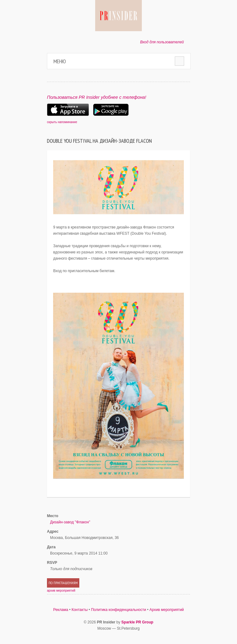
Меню (59, 61)
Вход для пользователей (162, 42)
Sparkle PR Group (137, 622)
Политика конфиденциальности (118, 610)
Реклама (60, 610)
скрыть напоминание (62, 122)
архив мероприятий (61, 590)
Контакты (80, 610)
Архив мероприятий (167, 610)
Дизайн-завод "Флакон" (70, 522)
